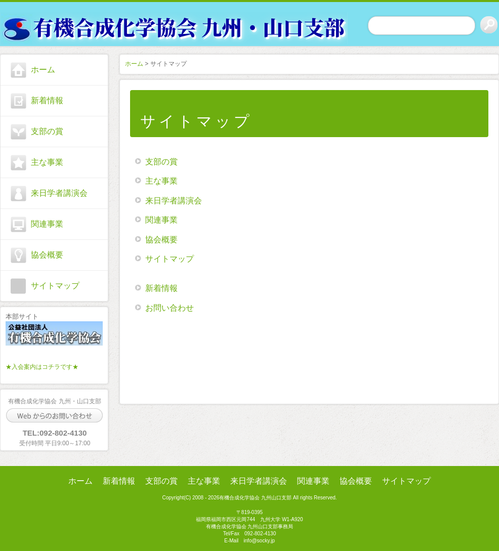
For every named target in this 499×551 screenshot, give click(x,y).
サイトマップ (55, 285)
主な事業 (47, 162)
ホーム (43, 69)
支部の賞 (47, 131)
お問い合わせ (169, 308)
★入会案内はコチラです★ (42, 366)
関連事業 (47, 224)
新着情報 (47, 100)
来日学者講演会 (59, 193)
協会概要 (47, 254)
